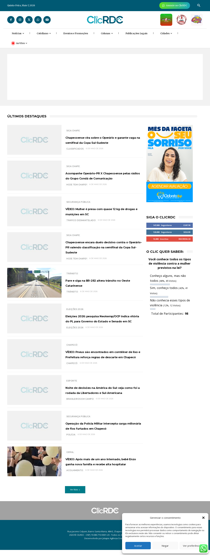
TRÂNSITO (72, 275)
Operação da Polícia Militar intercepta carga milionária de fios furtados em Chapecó (102, 430)
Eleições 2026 (74, 306)
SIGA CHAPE (73, 128)
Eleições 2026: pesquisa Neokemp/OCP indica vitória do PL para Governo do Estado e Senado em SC (102, 321)
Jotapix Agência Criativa (114, 543)
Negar (165, 545)
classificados (75, 151)
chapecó (72, 372)
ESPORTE (71, 383)
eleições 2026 (74, 335)
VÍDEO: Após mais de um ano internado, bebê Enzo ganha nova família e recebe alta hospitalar (101, 466)
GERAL (70, 454)
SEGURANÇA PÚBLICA (78, 202)
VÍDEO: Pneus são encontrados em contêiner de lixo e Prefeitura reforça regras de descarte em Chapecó (103, 358)
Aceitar (138, 545)
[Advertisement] (105, 77)
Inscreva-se (184, 239)
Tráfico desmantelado (81, 220)
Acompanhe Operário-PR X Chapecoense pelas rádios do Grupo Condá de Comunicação (104, 175)
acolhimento (74, 478)
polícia (70, 442)
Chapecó (72, 344)
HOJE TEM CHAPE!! (76, 187)
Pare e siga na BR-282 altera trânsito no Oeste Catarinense (97, 284)
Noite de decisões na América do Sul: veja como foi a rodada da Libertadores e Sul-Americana (100, 395)
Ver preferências (192, 545)
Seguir (186, 232)
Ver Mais (75, 494)
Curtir (186, 225)
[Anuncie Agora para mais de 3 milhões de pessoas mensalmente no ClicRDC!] (174, 5)
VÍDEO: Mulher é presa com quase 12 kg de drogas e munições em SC (102, 211)
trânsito (72, 293)
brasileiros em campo (80, 406)
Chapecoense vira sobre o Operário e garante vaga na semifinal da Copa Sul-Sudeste (103, 139)
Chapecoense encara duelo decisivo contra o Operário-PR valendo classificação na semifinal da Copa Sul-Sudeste (102, 248)
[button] (203, 517)
